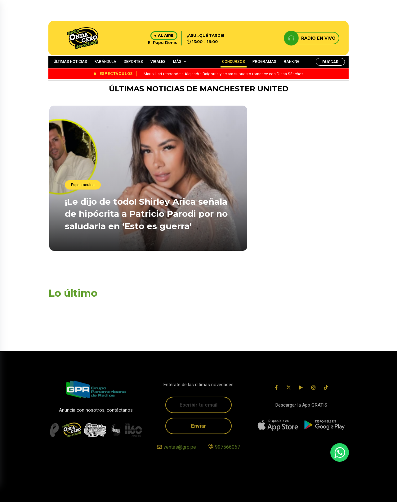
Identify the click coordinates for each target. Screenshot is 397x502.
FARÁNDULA (105, 61)
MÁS (177, 61)
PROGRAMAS (264, 61)
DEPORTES (133, 61)
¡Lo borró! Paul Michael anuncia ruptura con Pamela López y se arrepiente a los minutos (299, 162)
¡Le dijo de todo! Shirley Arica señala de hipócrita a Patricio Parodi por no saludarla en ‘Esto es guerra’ (146, 214)
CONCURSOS (233, 61)
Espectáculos (83, 185)
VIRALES (158, 61)
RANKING (292, 61)
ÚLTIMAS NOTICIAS (70, 61)
